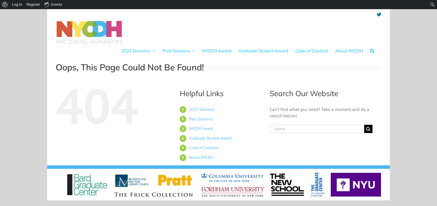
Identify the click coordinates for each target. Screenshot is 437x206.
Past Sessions (201, 113)
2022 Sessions (201, 103)
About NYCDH (201, 151)
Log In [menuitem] (17, 4)
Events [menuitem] (53, 4)
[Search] (368, 123)
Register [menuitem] (33, 4)
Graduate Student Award (210, 132)
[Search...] (317, 123)
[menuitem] (5, 4)
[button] (379, 25)
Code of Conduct (203, 141)
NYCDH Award (201, 122)
